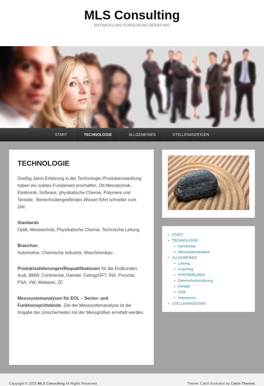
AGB (182, 292)
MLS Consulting (132, 15)
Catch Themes (243, 383)
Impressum (187, 298)
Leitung (184, 263)
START (61, 134)
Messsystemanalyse (194, 252)
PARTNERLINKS (191, 275)
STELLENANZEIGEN (190, 134)
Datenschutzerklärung (195, 280)
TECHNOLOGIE (98, 134)
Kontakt (184, 286)
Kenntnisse (187, 246)
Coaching (185, 269)
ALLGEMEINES (142, 134)
